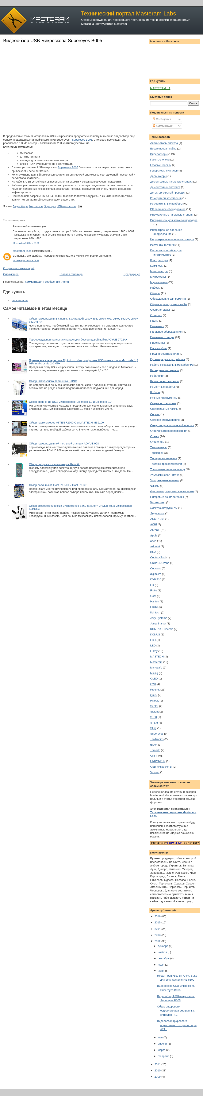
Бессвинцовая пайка (163, 148)
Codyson (155, 568)
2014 (157, 928)
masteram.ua (20, 300)
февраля (164, 1056)
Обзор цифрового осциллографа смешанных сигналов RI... (175, 1010)
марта (162, 1050)
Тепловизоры (158, 447)
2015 (157, 922)
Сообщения (162, 119)
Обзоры (155, 293)
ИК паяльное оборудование (167, 209)
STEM (154, 722)
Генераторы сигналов (164, 170)
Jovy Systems (158, 618)
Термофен (157, 452)
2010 (157, 1070)
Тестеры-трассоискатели (166, 463)
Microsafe (156, 667)
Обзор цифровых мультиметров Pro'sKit (54, 464)
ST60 (153, 717)
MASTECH (157, 656)
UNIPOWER (157, 761)
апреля (163, 1043)
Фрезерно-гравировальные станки (172, 491)
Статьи (154, 436)
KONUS (155, 634)
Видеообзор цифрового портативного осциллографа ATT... (176, 1025)
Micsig (154, 673)
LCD (153, 640)
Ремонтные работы (162, 386)
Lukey (154, 651)
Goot (153, 596)
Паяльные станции (162, 337)
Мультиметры (159, 282)
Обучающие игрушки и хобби (168, 304)
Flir (152, 585)
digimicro (155, 574)
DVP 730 (155, 579)
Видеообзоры (20, 206)
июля (161, 964)
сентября (164, 958)
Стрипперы (157, 441)
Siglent (154, 711)
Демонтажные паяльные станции (171, 181)
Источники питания (162, 244)
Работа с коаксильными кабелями (172, 364)
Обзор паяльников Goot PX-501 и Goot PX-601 (58, 485)
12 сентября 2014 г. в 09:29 (26, 260)
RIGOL (154, 700)
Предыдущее (131, 274)
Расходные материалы (164, 370)
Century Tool (158, 557)
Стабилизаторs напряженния (168, 430)
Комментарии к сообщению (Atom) (47, 281)
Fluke (153, 590)
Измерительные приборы (166, 203)
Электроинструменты (163, 507)
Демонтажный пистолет (165, 187)
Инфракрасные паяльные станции (172, 239)
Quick (153, 695)
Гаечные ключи (159, 159)
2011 (157, 1064)
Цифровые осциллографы (167, 496)
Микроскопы (36, 206)
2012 (157, 941)
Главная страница (71, 274)
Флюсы (154, 485)
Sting (153, 728)
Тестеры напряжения (163, 458)
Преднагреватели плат (164, 353)
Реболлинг (157, 375)
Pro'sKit (155, 689)
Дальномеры (158, 176)
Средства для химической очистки (172, 425)
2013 (157, 935)
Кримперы (156, 265)
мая (161, 1037)
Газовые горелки (160, 165)
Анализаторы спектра (164, 143)
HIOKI (154, 607)
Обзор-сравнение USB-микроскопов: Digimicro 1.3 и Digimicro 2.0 (70, 401)
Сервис (155, 414)
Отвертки (156, 315)
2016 (157, 916)
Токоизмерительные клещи (167, 469)
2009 (157, 1076)
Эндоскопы (157, 513)
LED (153, 645)
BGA (153, 552)
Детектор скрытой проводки (167, 192)
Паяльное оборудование (166, 331)
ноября (163, 952)
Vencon (154, 772)
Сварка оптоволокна (163, 403)
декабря (163, 946)
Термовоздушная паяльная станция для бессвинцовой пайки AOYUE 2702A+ (78, 339)
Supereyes (50, 206)
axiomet (155, 546)
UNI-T (154, 755)
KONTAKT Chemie (161, 629)
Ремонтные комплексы (164, 381)
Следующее (11, 274)
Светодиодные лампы (164, 408)
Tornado (155, 750)
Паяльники (157, 326)
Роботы (155, 392)
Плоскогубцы (158, 348)
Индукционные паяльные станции (172, 214)
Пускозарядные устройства (167, 359)
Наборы (155, 287)
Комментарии (163, 125)
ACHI (153, 524)
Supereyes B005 (82, 139)
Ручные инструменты (163, 397)
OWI (153, 684)
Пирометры (157, 342)
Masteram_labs (22, 250)
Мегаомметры (159, 271)
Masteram (156, 662)
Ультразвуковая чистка (164, 474)
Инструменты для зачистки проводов (173, 220)
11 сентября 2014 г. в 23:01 (26, 243)
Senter (154, 706)
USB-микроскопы (66, 206)
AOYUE (155, 529)
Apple (153, 535)
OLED (154, 678)
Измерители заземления (165, 198)
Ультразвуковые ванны (164, 480)
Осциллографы (160, 309)
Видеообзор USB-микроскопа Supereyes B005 (52, 40)
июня (161, 970)
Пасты (154, 320)
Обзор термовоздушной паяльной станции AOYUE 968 (64, 443)
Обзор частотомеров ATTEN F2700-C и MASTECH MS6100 (66, 422)
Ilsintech (155, 612)
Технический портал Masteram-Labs (128, 13)
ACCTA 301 (157, 518)
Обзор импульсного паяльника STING (53, 381)
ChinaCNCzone (159, 563)
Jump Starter (158, 623)
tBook (153, 744)
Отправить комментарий (18, 268)
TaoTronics (157, 739)
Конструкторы (159, 260)
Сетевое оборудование (165, 419)
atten (153, 540)
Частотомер (157, 502)
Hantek (154, 601)
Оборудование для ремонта (168, 298)
